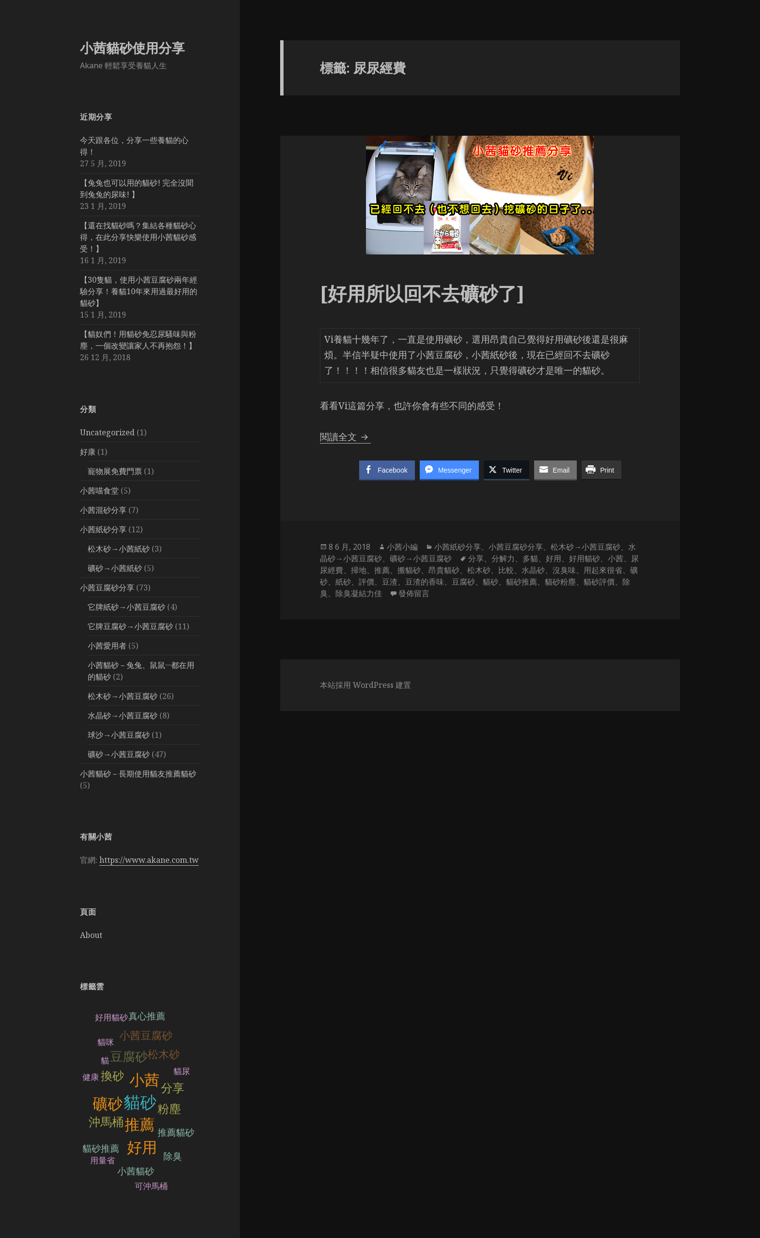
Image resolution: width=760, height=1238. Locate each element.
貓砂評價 (599, 581)
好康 (87, 451)
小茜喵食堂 (99, 490)
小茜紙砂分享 (103, 529)
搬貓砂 (409, 570)
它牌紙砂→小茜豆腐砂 (126, 607)
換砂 (112, 1075)
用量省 (102, 1160)
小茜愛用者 (107, 645)
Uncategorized (107, 432)
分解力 (503, 558)
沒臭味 (564, 570)
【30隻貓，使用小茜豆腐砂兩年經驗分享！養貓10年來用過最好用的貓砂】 (138, 291)
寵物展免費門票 (115, 471)
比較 (506, 570)
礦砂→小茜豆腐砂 (119, 754)
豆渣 (389, 581)
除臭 (172, 1156)
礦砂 (108, 1103)
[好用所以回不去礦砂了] (422, 293)
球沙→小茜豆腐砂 (119, 735)
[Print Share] (601, 469)
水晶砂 (533, 570)
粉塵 (169, 1108)
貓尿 (182, 1071)
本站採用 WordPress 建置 (365, 685)
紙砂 (343, 581)
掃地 (358, 570)
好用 (142, 1147)
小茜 (144, 1080)
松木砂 (164, 1054)
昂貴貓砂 (443, 570)
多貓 (530, 558)
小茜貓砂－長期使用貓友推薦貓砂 (138, 773)
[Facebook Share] (386, 469)
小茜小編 (402, 546)
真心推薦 (146, 1016)
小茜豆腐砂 (146, 1036)
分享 (172, 1088)
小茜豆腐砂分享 (107, 587)
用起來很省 (603, 570)
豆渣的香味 (424, 581)
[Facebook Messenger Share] (449, 469)
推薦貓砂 (176, 1132)
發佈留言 (413, 593)
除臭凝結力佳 (358, 593)
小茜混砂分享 (103, 510)
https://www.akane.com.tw (149, 860)
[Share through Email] (555, 469)
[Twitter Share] (506, 469)
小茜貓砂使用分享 (132, 48)
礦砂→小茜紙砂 (115, 568)
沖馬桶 (106, 1121)
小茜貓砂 (135, 1171)
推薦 (140, 1124)
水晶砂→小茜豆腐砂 (123, 715)
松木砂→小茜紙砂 (119, 548)
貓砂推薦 (100, 1148)
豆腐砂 (129, 1056)
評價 (366, 581)
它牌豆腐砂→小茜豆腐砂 (130, 626)
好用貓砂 (111, 1017)
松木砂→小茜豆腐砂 (123, 696)
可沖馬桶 (151, 1186)
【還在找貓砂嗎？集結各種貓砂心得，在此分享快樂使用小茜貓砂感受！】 (138, 237)
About (91, 935)
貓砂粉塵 (560, 581)
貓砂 (140, 1102)
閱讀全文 (345, 436)
